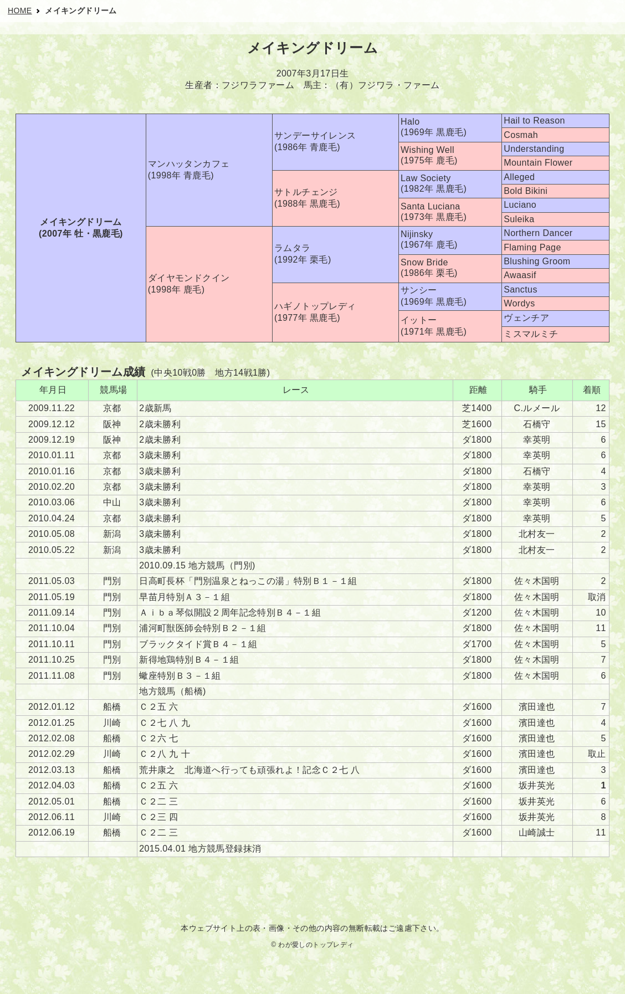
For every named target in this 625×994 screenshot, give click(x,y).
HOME (20, 10)
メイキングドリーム (81, 10)
